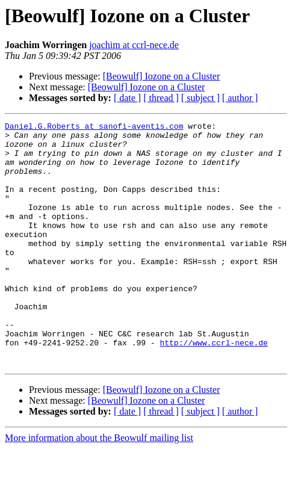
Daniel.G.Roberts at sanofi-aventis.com (94, 127)
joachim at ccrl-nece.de (134, 45)
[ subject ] (200, 98)
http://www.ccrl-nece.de (213, 387)
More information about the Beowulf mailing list (99, 486)
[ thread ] (161, 98)
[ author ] (240, 98)
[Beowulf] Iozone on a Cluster (161, 76)
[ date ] (127, 98)
